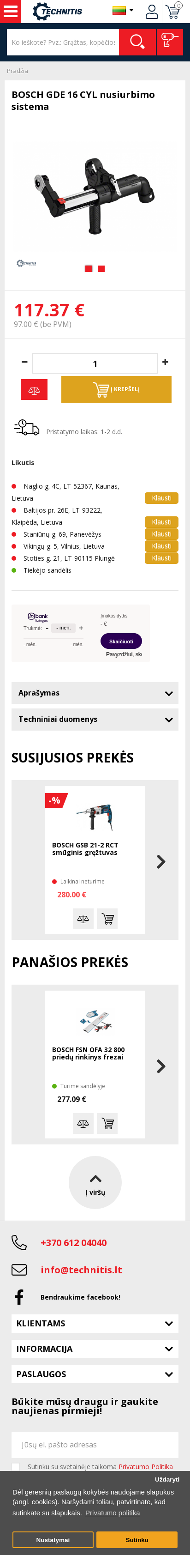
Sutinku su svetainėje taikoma (100, 1467)
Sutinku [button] (136, 1540)
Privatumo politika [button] (112, 1513)
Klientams (40, 1323)
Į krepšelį (116, 390)
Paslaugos (41, 1374)
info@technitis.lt (81, 1270)
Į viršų (95, 1182)
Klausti (162, 497)
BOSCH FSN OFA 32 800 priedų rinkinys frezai (88, 1053)
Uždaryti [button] (167, 1479)
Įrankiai (11, 11)
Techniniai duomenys (57, 719)
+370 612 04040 (74, 1242)
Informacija (44, 1348)
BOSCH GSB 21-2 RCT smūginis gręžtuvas (85, 849)
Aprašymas (38, 693)
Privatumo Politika (146, 1466)
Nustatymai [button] (53, 1540)
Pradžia (17, 71)
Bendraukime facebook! (80, 1297)
